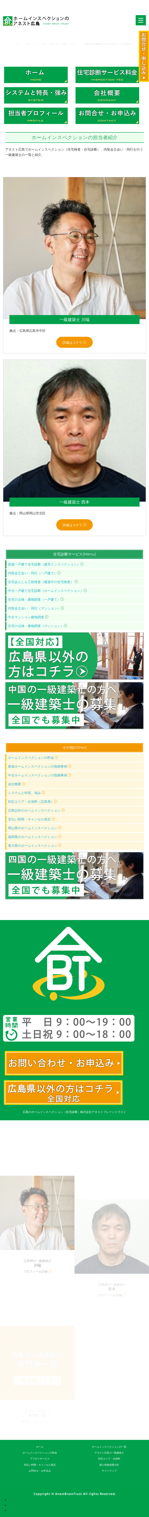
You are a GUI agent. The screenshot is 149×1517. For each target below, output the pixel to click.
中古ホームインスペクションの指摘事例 (39, 775)
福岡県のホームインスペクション (34, 837)
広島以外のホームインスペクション (36, 810)
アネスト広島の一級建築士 (109, 1452)
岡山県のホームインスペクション (34, 828)
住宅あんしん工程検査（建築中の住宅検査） (43, 582)
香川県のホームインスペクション (34, 845)
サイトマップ (109, 1470)
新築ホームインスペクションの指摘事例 (39, 766)
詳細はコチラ (74, 342)
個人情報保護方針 (109, 1464)
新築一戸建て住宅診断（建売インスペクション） (46, 564)
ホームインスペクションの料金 (33, 757)
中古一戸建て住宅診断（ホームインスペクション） (47, 590)
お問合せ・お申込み (40, 1470)
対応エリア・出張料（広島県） (32, 801)
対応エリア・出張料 (109, 1458)
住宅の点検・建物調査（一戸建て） (36, 599)
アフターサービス (40, 1458)
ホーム (40, 1446)
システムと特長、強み (26, 793)
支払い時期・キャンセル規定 (31, 819)
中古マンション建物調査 (28, 617)
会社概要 (16, 784)
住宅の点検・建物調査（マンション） (37, 626)
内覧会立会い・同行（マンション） (36, 608)
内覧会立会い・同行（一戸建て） (34, 573)
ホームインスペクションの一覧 (109, 1446)
